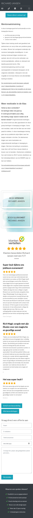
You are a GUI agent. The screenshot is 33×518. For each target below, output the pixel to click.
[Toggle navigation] (29, 8)
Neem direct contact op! (16, 15)
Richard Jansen (10, 3)
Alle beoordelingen (10, 411)
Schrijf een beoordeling (11, 406)
